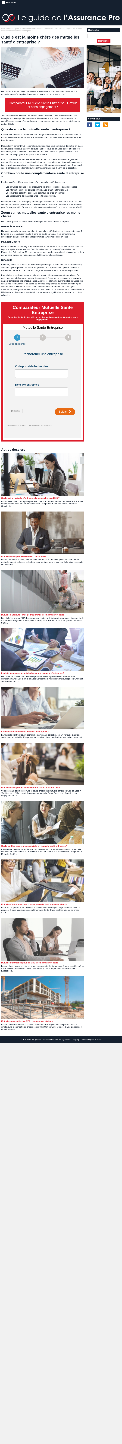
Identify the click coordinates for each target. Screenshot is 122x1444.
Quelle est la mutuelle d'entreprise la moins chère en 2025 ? (30, 498)
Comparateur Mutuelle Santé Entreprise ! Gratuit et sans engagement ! (43, 105)
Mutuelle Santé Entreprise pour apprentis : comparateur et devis (32, 615)
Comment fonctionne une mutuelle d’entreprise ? (25, 731)
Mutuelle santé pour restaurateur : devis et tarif (24, 556)
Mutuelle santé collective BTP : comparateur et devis (27, 1021)
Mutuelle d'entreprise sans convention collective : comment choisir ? (35, 904)
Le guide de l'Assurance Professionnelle (28, 29)
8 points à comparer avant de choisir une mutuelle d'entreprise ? (32, 673)
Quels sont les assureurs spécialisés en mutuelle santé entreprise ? (34, 846)
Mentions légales (87, 1040)
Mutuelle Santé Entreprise (55, 29)
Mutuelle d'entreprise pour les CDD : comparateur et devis (29, 963)
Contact (98, 1040)
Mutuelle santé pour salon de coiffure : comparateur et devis (30, 787)
